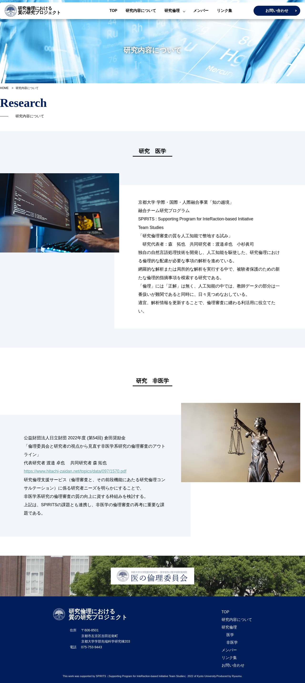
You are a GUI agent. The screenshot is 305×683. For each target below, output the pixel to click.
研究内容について (141, 11)
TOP (113, 11)
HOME (4, 88)
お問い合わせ (276, 11)
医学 (230, 635)
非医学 (232, 642)
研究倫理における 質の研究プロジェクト (33, 11)
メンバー (200, 11)
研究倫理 (172, 11)
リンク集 (224, 11)
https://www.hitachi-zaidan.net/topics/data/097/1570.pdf (75, 471)
